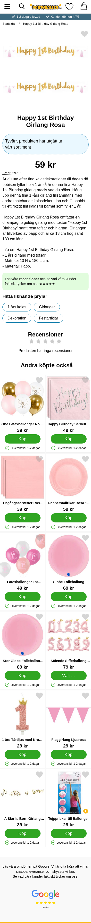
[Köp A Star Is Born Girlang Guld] (23, 833)
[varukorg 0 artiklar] (83, 6)
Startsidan (9, 23)
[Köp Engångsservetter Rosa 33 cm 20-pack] (23, 517)
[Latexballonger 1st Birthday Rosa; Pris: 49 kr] (22, 562)
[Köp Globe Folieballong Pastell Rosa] (69, 596)
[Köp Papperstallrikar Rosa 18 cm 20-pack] (69, 517)
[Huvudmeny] (7, 6)
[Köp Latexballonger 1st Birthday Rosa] (23, 596)
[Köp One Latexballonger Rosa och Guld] (23, 439)
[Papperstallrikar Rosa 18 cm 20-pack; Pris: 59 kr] (68, 483)
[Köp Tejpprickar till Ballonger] (69, 833)
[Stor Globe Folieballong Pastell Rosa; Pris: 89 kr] (22, 641)
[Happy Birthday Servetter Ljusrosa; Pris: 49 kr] (68, 404)
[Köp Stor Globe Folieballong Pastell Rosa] (23, 675)
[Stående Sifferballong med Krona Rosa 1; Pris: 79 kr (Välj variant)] (68, 641)
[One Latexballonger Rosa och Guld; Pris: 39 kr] (22, 404)
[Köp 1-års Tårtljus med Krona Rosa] (23, 754)
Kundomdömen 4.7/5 (65, 16)
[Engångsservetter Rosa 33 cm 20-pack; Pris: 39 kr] (22, 483)
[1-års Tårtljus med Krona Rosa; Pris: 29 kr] (22, 720)
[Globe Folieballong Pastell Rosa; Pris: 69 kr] (68, 562)
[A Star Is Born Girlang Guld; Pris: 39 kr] (22, 799)
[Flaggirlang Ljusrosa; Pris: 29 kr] (68, 720)
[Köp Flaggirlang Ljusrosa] (69, 754)
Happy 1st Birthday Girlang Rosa (45, 23)
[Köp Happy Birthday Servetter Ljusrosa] (69, 439)
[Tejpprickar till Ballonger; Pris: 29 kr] (68, 799)
